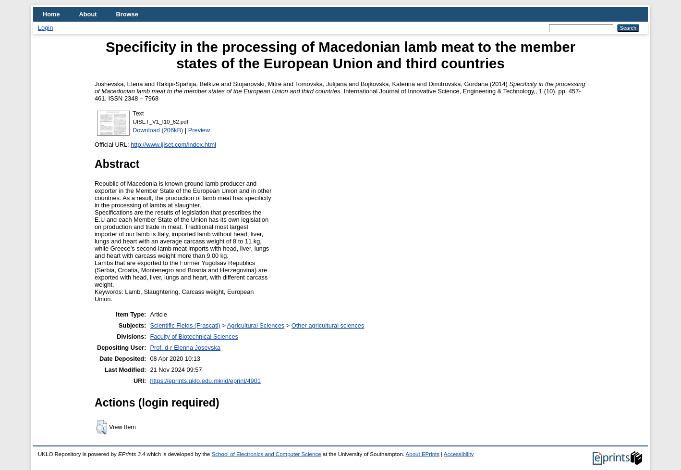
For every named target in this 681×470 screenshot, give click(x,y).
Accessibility (459, 454)
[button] (101, 427)
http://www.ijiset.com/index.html (173, 144)
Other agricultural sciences (328, 325)
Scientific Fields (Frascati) (185, 325)
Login (45, 27)
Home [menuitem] (51, 14)
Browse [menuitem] (127, 14)
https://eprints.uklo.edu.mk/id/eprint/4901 (205, 380)
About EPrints (422, 454)
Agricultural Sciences (256, 325)
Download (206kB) (158, 130)
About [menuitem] (88, 14)
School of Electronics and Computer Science (266, 454)
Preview (199, 130)
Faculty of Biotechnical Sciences (194, 336)
